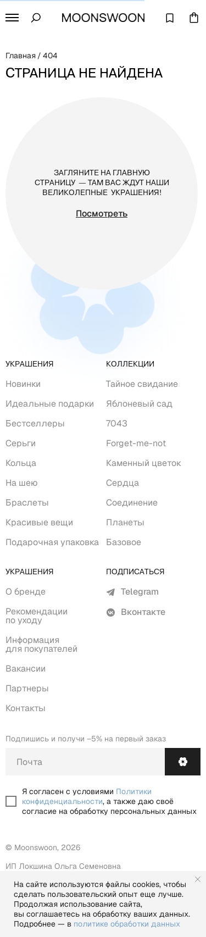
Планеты (125, 522)
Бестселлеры (35, 423)
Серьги (20, 443)
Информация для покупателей (41, 644)
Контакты (25, 708)
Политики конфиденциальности (87, 796)
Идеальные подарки (49, 403)
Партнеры (27, 688)
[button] (12, 17)
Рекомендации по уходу (36, 616)
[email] (85, 761)
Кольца (20, 463)
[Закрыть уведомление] (197, 879)
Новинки (23, 384)
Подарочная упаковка (52, 542)
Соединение (132, 502)
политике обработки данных (127, 924)
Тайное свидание (142, 384)
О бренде (25, 591)
